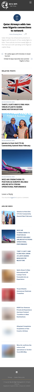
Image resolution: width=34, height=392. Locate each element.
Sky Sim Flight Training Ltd (16, 382)
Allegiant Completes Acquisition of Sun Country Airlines (24, 329)
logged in (13, 197)
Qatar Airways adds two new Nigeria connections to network (17, 27)
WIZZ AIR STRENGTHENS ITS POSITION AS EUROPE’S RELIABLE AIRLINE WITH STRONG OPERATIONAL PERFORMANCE (15, 183)
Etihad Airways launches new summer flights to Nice (16, 60)
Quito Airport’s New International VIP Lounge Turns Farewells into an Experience (23, 274)
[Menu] (30, 2)
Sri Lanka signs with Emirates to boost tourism (18, 55)
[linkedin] (17, 372)
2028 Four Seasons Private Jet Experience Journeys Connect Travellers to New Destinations (24, 312)
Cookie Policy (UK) (19, 377)
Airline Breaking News (15, 34)
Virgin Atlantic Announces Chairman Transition (24, 291)
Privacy (10, 377)
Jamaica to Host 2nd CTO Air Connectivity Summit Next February (16, 144)
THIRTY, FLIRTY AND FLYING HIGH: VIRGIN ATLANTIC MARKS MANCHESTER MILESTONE (15, 107)
